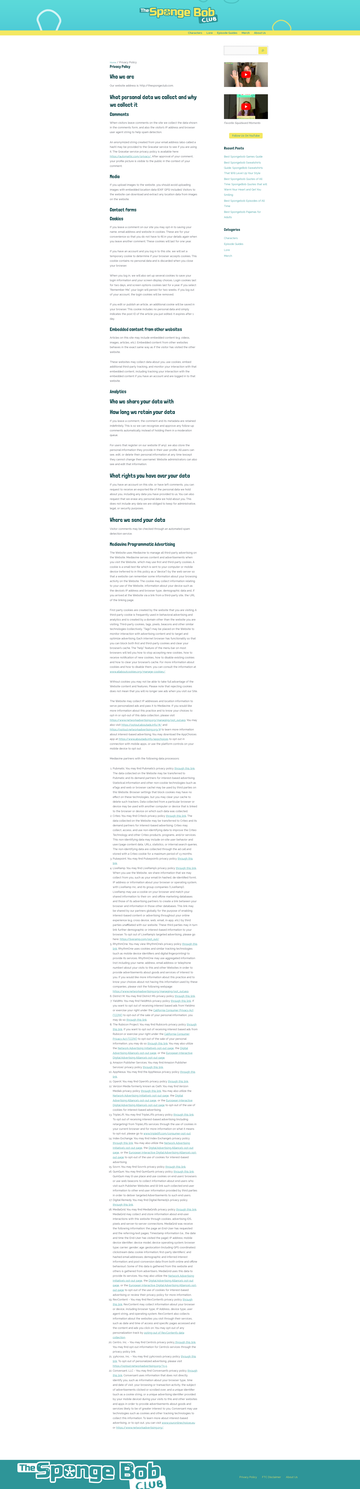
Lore (227, 249)
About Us (289, 1477)
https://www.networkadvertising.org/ (139, 1427)
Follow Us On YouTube (246, 135)
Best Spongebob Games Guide (243, 156)
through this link (184, 768)
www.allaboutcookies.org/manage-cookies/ (137, 671)
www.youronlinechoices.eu (178, 1422)
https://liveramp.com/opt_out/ (139, 939)
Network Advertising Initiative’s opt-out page (146, 1048)
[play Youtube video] (246, 74)
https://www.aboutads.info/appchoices (143, 739)
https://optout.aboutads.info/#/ (141, 724)
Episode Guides (233, 243)
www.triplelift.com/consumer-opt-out (167, 1133)
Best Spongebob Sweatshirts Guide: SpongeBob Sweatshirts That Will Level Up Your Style (243, 168)
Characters (231, 238)
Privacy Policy (250, 1477)
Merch (228, 255)
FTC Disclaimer (271, 1477)
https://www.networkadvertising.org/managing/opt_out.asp (148, 720)
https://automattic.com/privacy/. (130, 156)
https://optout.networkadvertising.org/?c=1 (140, 1366)
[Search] (262, 50)
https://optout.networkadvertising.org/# (135, 729)
